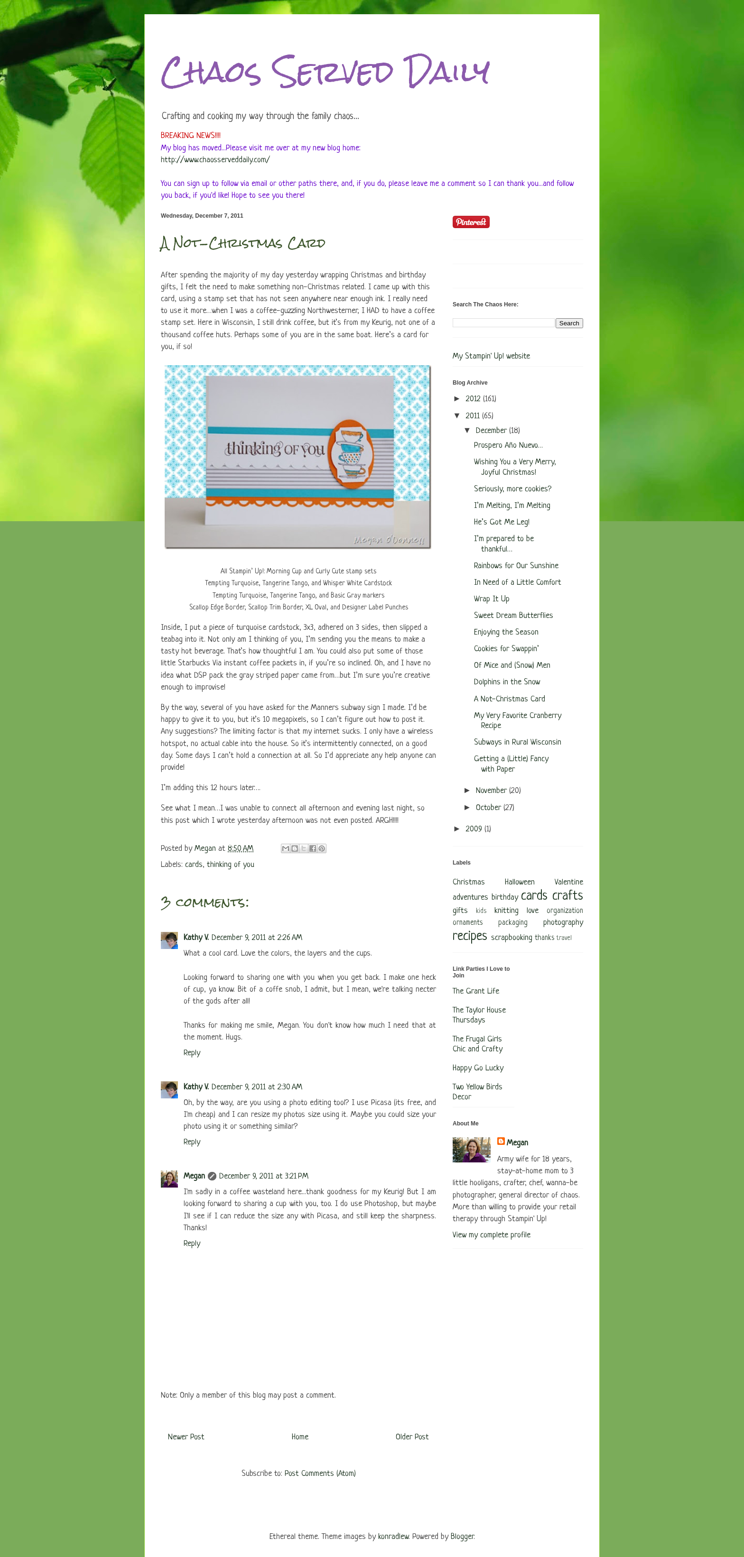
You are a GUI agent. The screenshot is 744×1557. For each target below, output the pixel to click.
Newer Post (186, 1437)
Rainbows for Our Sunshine (516, 566)
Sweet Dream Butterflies (513, 615)
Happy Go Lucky (478, 1068)
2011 (474, 416)
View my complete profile (491, 1235)
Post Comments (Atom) (320, 1473)
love (533, 910)
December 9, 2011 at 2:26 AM (257, 937)
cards (194, 864)
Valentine (569, 882)
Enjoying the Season (506, 632)
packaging (513, 923)
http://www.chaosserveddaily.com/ (215, 160)
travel (564, 938)
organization (565, 911)
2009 (475, 829)
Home (300, 1437)
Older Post (412, 1437)
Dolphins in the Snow (507, 682)
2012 (474, 399)
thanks (544, 938)
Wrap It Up (492, 599)
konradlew (393, 1536)
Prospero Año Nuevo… (508, 445)
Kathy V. (196, 937)
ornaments (468, 923)
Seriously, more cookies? (512, 489)
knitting (506, 910)
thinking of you (230, 864)
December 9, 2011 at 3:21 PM (263, 1176)
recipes (470, 937)
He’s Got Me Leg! (502, 522)
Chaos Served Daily (325, 71)
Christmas (469, 882)
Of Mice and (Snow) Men (512, 665)
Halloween (520, 882)
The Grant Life (476, 991)
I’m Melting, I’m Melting (512, 505)
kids (481, 911)
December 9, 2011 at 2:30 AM (257, 1087)
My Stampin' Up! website (491, 356)
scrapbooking (511, 937)
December (492, 430)
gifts (460, 910)
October (489, 807)
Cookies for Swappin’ (506, 649)
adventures (470, 897)
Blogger (462, 1536)
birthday (505, 897)
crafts (567, 896)
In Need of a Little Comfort (517, 582)
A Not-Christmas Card (509, 699)
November (492, 790)
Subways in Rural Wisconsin (517, 742)
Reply (192, 1053)
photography (563, 922)
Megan (194, 1176)
